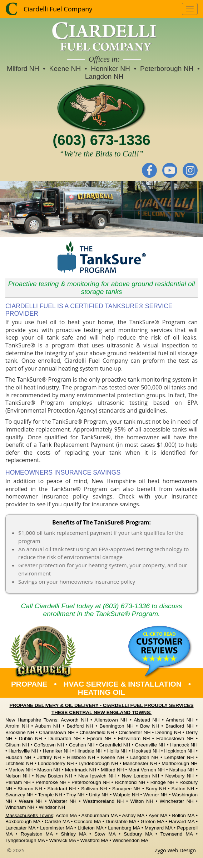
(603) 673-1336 (101, 140)
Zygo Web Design (175, 850)
